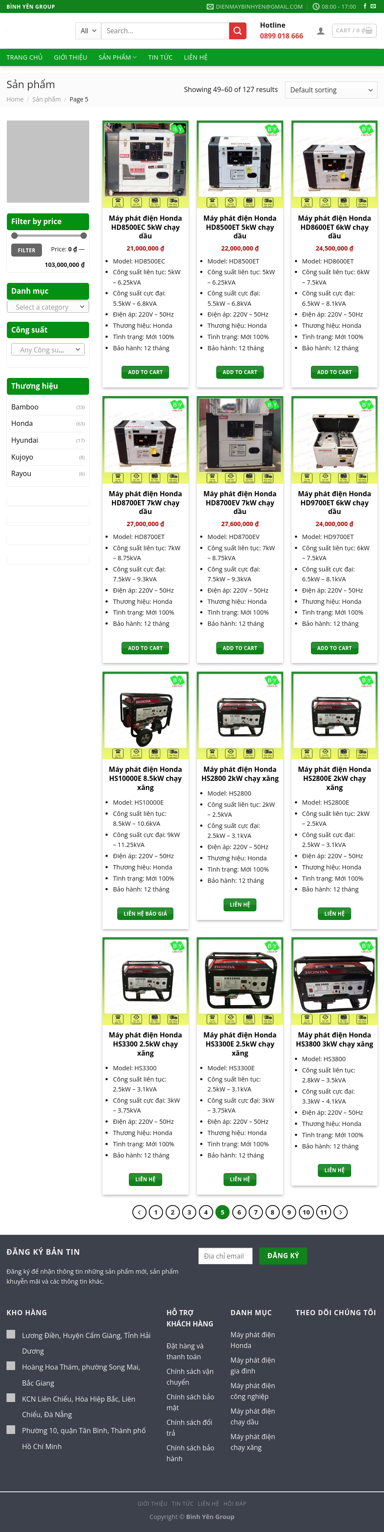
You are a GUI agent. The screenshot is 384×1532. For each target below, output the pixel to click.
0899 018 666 (281, 36)
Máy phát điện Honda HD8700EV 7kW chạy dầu (239, 502)
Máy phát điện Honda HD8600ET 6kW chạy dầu (334, 227)
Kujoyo (22, 457)
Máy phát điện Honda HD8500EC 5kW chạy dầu (145, 227)
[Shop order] (331, 90)
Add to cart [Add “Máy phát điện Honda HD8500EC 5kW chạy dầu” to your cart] (145, 372)
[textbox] (46, 307)
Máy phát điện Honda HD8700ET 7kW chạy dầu (145, 502)
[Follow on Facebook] (365, 6)
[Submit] (237, 30)
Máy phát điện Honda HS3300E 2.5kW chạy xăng (239, 1044)
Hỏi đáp (235, 1508)
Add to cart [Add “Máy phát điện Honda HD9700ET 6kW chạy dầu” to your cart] (334, 648)
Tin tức (160, 57)
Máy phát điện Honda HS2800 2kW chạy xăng (240, 774)
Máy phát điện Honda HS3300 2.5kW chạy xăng (145, 1044)
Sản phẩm (118, 57)
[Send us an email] (373, 6)
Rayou (21, 473)
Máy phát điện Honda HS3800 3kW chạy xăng (334, 1039)
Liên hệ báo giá (145, 913)
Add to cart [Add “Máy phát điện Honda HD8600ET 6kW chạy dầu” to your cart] (334, 372)
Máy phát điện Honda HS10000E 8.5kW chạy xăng (145, 778)
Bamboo (24, 407)
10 (307, 1212)
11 (325, 1212)
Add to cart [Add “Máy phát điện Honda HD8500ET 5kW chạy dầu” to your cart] (240, 372)
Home (15, 99)
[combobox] (48, 307)
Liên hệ (196, 57)
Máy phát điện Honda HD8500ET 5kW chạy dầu (239, 227)
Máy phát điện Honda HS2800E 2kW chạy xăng (334, 778)
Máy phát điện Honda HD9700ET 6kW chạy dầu (334, 502)
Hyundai (24, 440)
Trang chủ (24, 57)
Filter (26, 250)
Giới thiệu (70, 57)
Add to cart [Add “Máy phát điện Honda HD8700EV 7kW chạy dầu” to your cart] (240, 648)
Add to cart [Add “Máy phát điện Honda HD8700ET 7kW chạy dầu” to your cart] (145, 648)
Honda (22, 423)
